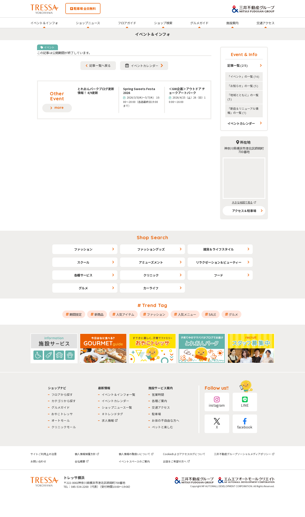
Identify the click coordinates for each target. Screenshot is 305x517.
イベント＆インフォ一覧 (118, 394)
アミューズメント (151, 262)
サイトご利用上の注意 (43, 454)
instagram (217, 402)
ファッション (83, 249)
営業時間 (158, 394)
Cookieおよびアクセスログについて (184, 454)
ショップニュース (88, 22)
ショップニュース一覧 (117, 407)
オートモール (60, 420)
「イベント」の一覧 (243, 76)
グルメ (83, 288)
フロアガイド (127, 22)
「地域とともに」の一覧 (243, 97)
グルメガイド (199, 22)
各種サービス (83, 275)
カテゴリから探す (63, 401)
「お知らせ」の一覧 (242, 86)
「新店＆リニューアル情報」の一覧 (242, 110)
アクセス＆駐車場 (244, 210)
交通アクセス (265, 22)
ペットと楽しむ (162, 427)
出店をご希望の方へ (176, 461)
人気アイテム (125, 314)
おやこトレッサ (62, 414)
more (59, 107)
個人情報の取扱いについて (136, 454)
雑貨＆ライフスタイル (218, 249)
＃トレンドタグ (112, 414)
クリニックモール (63, 427)
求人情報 (110, 420)
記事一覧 (237, 65)
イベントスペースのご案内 (134, 461)
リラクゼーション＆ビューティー (218, 262)
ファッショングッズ (151, 249)
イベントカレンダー (141, 65)
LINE (245, 402)
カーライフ (150, 288)
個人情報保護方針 (87, 454)
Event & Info (244, 54)
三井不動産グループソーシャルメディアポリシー (244, 454)
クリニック (151, 275)
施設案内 (232, 22)
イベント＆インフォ (44, 22)
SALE (212, 314)
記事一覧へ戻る (100, 65)
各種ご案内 (159, 401)
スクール (83, 262)
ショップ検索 (163, 22)
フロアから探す (62, 394)
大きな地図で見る (244, 202)
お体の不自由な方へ (165, 420)
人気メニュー (187, 314)
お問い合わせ (38, 461)
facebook (245, 424)
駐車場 (156, 414)
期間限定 (75, 314)
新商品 (98, 314)
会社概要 (82, 461)
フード (218, 275)
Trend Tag (155, 305)
